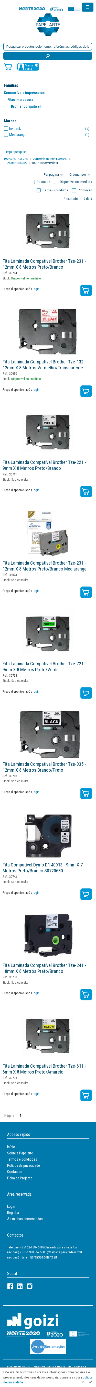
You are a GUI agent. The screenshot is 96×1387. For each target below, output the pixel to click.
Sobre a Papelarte (20, 1153)
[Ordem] (80, 175)
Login (11, 1206)
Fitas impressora (20, 100)
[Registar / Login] (28, 67)
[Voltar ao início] (48, 24)
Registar (13, 1213)
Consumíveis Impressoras (50, 158)
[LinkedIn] (20, 1286)
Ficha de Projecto (20, 1178)
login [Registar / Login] (36, 289)
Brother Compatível (44, 163)
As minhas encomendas (25, 1219)
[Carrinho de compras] (8, 66)
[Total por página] (54, 175)
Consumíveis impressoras (24, 93)
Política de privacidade (23, 1165)
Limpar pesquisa (15, 152)
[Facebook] (10, 1286)
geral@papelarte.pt (43, 1257)
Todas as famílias (16, 158)
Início (11, 1147)
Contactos (15, 1172)
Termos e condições (22, 1159)
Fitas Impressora (15, 163)
